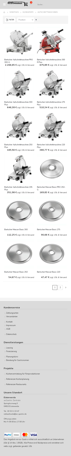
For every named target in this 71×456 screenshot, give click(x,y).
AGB (8, 329)
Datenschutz (11, 334)
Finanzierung (11, 351)
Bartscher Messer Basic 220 (48, 272)
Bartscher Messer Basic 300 (16, 229)
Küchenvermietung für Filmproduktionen (23, 374)
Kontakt (9, 322)
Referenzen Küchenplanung (17, 379)
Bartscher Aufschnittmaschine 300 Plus (18, 103)
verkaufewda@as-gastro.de (15, 414)
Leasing (9, 348)
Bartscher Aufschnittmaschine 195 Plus (18, 188)
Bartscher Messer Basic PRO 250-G (51, 188)
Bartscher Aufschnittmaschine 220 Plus (51, 146)
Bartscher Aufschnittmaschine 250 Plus (18, 146)
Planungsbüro (12, 356)
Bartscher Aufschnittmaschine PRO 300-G (18, 61)
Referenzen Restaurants (16, 384)
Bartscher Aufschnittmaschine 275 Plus (51, 103)
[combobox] (51, 4)
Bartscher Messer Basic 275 (48, 229)
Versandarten (12, 316)
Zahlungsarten (12, 313)
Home (4, 12)
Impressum (11, 325)
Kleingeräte (28, 12)
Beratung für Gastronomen (17, 360)
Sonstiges (14, 12)
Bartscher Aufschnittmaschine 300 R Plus (51, 61)
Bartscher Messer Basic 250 (16, 272)
